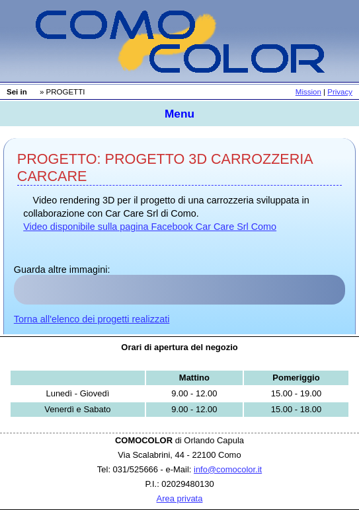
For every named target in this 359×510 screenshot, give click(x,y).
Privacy (339, 92)
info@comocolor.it (228, 469)
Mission (308, 92)
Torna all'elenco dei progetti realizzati (92, 319)
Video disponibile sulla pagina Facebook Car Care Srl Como (149, 226)
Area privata (180, 498)
